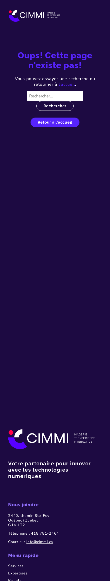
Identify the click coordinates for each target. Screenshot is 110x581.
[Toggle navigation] (96, 16)
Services (16, 566)
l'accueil (67, 84)
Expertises (18, 573)
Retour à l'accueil (55, 122)
